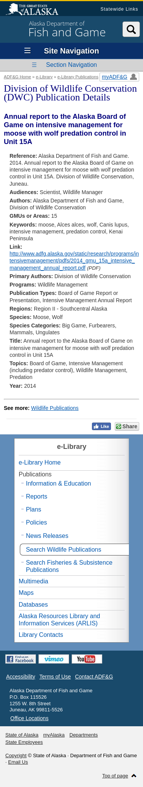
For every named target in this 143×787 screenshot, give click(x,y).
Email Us (18, 762)
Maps (26, 592)
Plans (33, 509)
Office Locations (29, 718)
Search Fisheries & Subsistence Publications (69, 566)
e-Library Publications (78, 76)
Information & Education (58, 483)
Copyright (16, 755)
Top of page (115, 776)
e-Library (44, 76)
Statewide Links (119, 9)
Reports (36, 496)
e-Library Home (40, 462)
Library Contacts (41, 635)
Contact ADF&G (94, 677)
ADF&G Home (17, 76)
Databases (33, 604)
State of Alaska (36, 10)
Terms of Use (55, 677)
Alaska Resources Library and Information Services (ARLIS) (59, 620)
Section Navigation (71, 65)
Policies (36, 522)
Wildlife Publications (55, 408)
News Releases (47, 536)
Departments (83, 735)
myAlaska (53, 735)
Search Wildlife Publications (63, 549)
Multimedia (33, 581)
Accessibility (20, 677)
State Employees (24, 742)
